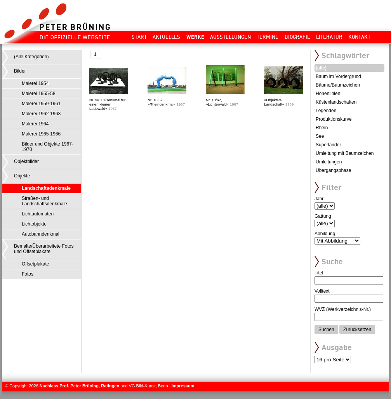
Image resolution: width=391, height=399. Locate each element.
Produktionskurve (334, 119)
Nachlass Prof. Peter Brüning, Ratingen (79, 385)
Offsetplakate (35, 264)
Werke (195, 37)
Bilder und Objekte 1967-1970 (47, 146)
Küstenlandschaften (336, 102)
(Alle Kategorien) (31, 56)
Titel (319, 273)
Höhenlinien (328, 93)
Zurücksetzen (357, 329)
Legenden (326, 110)
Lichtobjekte (34, 224)
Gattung (323, 216)
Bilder (20, 71)
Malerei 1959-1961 (41, 103)
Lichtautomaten (38, 214)
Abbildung (325, 233)
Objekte (22, 176)
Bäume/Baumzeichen (338, 85)
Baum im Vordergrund (338, 76)
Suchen (326, 329)
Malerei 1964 (35, 124)
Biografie (297, 37)
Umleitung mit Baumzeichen (345, 153)
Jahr (319, 198)
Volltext (322, 291)
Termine (267, 37)
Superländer (328, 144)
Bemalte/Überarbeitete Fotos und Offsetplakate (43, 248)
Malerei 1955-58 (39, 93)
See (320, 136)
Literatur (329, 37)
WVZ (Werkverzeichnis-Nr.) (343, 309)
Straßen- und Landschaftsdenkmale (44, 201)
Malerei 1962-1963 (41, 113)
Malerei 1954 (35, 83)
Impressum (183, 385)
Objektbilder (26, 161)
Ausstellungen (230, 37)
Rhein (322, 127)
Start (139, 37)
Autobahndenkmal (40, 234)
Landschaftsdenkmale (46, 188)
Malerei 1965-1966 (41, 134)
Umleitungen (329, 162)
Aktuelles (166, 37)
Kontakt (359, 37)
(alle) (321, 68)
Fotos (27, 274)
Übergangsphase (333, 170)
